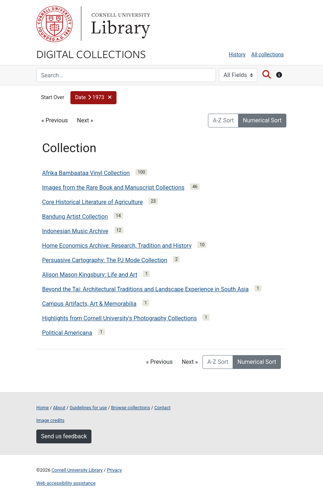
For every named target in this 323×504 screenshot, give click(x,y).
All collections (267, 55)
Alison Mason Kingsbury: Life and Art (89, 274)
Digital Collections (91, 54)
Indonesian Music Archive (75, 231)
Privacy (114, 470)
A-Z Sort (223, 120)
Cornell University (54, 24)
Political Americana (67, 332)
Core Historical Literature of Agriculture (92, 202)
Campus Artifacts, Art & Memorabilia (89, 303)
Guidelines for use (88, 407)
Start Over (52, 97)
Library (120, 24)
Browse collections (130, 407)
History (237, 55)
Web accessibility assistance (65, 483)
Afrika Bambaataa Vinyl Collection (86, 173)
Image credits (50, 420)
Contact (162, 407)
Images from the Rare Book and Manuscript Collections (113, 187)
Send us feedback (64, 436)
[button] (93, 97)
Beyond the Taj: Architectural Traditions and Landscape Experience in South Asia (145, 289)
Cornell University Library (77, 470)
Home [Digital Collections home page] (42, 407)
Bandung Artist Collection (75, 216)
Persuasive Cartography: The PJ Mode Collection (104, 260)
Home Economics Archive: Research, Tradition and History (117, 245)
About (59, 407)
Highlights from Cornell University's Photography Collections (119, 318)
